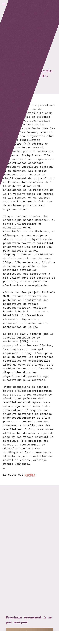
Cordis (30, 474)
